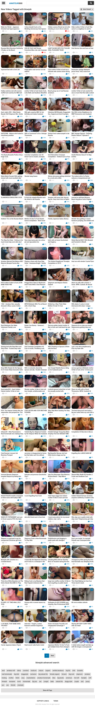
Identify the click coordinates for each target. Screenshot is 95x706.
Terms (55, 701)
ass (7, 685)
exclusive (33, 674)
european (12, 681)
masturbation (31, 678)
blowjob (4, 681)
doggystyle (24, 674)
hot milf (76, 678)
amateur (87, 674)
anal (3, 670)
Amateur (15, 3)
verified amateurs (58, 670)
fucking (4, 678)
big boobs (60, 678)
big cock (71, 674)
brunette (80, 670)
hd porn (64, 674)
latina (19, 670)
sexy (23, 678)
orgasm (47, 670)
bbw (54, 678)
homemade (26, 681)
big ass (34, 681)
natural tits (59, 681)
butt (82, 681)
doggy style (68, 681)
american (69, 678)
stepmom (79, 674)
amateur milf (11, 670)
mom (19, 681)
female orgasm (55, 674)
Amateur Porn (45, 704)
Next (52, 655)
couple (76, 681)
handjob (83, 678)
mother (11, 678)
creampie (20, 685)
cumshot (26, 670)
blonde (13, 685)
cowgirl (46, 681)
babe (52, 681)
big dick (16, 674)
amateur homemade (43, 678)
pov (3, 685)
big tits (68, 670)
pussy (87, 681)
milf (90, 678)
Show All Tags (47, 690)
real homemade (7, 674)
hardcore (33, 670)
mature (41, 670)
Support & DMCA (43, 701)
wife (73, 670)
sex (40, 681)
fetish (17, 678)
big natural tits (43, 674)
